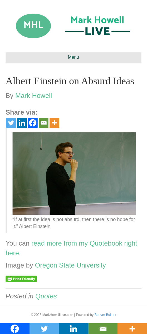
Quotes (46, 296)
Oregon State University (70, 265)
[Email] (43, 123)
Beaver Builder (105, 315)
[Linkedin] (22, 123)
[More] (54, 123)
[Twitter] (11, 123)
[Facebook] (33, 123)
